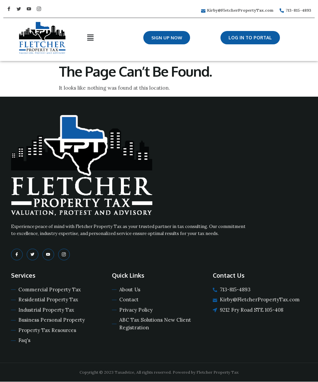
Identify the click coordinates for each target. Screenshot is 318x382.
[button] (167, 37)
